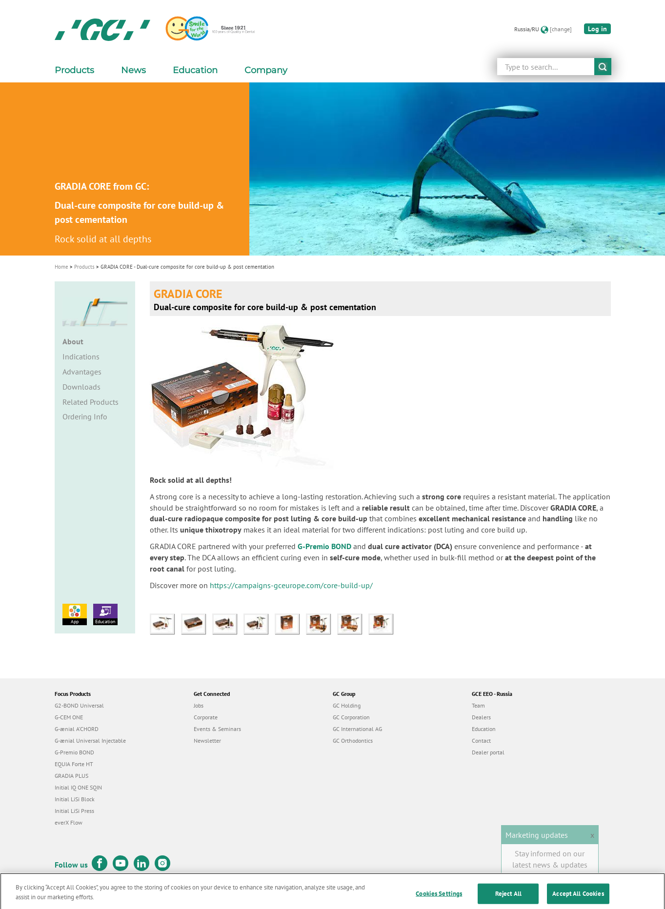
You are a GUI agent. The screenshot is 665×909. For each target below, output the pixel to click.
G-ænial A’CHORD (77, 728)
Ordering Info (84, 416)
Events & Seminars (217, 728)
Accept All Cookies (578, 898)
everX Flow (68, 822)
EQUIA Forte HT (74, 764)
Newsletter (207, 740)
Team (478, 705)
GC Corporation (351, 717)
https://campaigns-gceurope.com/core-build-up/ (291, 585)
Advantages (81, 371)
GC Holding (347, 705)
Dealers (481, 717)
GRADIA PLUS (71, 775)
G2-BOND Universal (79, 705)
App (74, 614)
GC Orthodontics (353, 740)
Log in (597, 28)
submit (602, 66)
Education (105, 614)
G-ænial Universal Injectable (90, 740)
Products (84, 266)
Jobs (198, 705)
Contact (481, 740)
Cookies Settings (439, 898)
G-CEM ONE (69, 717)
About (72, 341)
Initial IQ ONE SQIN (78, 787)
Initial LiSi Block (75, 799)
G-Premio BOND (324, 546)
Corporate (206, 717)
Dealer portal (488, 752)
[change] (561, 29)
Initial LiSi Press (74, 810)
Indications (81, 356)
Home (61, 266)
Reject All (508, 898)
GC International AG (357, 728)
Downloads (81, 387)
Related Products (90, 402)
